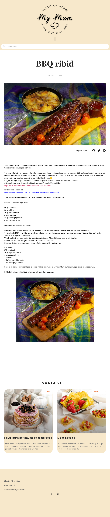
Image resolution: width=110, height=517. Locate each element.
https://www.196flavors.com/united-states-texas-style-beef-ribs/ (27, 186)
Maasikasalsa (66, 437)
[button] (55, 39)
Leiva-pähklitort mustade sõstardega (28, 437)
